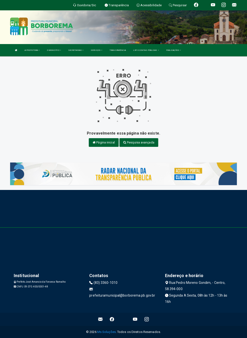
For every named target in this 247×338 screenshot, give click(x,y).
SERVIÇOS (96, 50)
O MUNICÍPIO (54, 50)
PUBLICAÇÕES (173, 50)
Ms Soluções (106, 332)
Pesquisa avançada (138, 142)
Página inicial (104, 142)
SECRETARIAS (75, 50)
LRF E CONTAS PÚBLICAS (146, 50)
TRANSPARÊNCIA (118, 50)
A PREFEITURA (32, 50)
